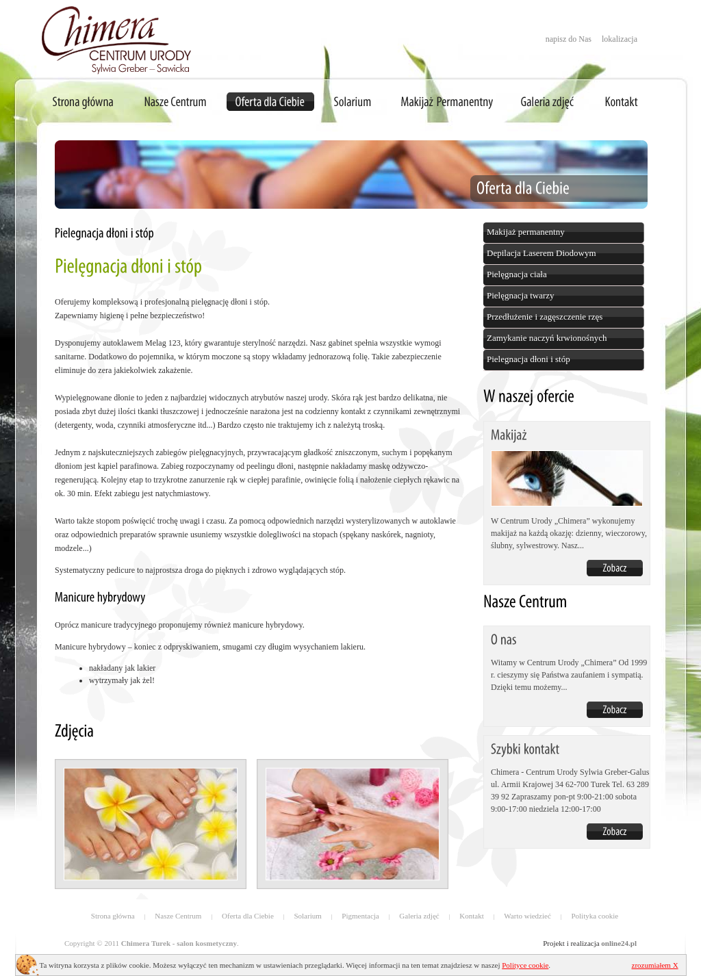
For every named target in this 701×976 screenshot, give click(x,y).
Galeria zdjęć (419, 916)
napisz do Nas (568, 39)
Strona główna (113, 916)
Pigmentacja (360, 916)
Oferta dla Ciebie (248, 916)
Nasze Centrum (178, 916)
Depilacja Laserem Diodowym (541, 253)
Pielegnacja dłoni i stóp (528, 359)
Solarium (307, 916)
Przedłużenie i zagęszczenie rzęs (544, 316)
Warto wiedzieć (527, 916)
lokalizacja (619, 39)
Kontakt (471, 916)
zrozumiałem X (655, 965)
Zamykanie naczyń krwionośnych (547, 338)
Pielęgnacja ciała (517, 274)
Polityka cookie (594, 916)
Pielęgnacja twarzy (521, 295)
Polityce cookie (525, 965)
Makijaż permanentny (526, 232)
